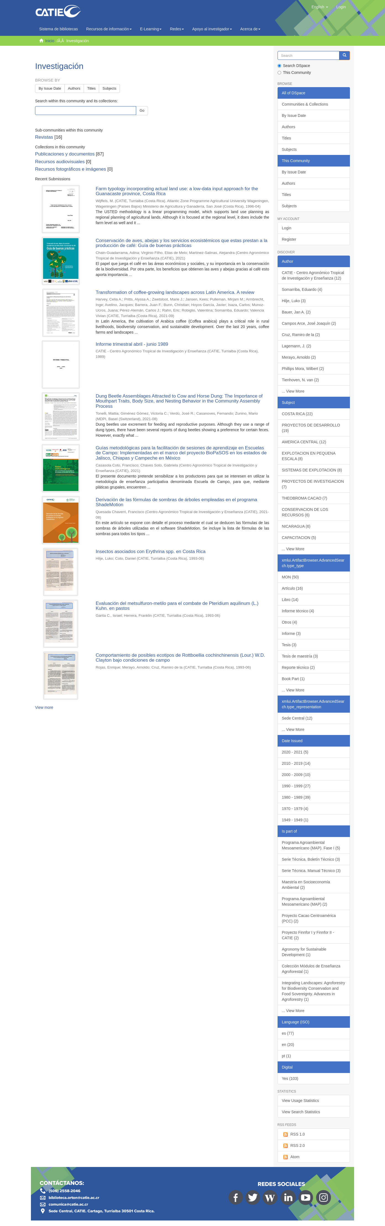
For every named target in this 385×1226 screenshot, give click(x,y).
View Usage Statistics (300, 1100)
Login (286, 228)
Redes (177, 29)
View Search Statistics (301, 1112)
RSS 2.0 (293, 1145)
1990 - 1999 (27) (296, 786)
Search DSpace (294, 65)
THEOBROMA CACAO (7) (304, 498)
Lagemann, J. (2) (296, 346)
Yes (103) (290, 1078)
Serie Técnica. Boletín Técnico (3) (311, 859)
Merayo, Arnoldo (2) (299, 357)
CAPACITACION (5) (299, 537)
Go (141, 110)
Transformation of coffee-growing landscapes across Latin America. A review (175, 292)
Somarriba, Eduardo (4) (302, 289)
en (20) (288, 1044)
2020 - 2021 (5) (295, 752)
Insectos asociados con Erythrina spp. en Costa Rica (150, 551)
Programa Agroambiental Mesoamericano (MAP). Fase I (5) (311, 845)
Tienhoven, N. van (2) (300, 380)
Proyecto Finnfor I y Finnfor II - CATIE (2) (308, 935)
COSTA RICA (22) (297, 414)
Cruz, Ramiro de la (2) (301, 334)
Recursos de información (109, 29)
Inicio (49, 41)
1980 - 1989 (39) (296, 797)
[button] (319, 7)
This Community (294, 72)
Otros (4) (289, 622)
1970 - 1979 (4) (295, 808)
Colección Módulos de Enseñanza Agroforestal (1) (311, 969)
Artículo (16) (292, 588)
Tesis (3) (289, 645)
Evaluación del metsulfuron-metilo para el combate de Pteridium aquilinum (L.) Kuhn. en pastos (177, 606)
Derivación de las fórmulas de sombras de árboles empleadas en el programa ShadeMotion (176, 502)
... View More (293, 391)
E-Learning (151, 29)
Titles (91, 88)
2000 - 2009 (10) (296, 774)
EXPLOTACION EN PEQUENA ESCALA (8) (309, 456)
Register (289, 239)
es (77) (288, 1033)
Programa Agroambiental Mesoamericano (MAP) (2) (304, 901)
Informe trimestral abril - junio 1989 (132, 344)
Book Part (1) (293, 679)
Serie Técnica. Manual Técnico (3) (311, 870)
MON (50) (290, 577)
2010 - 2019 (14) (296, 763)
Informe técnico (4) (298, 611)
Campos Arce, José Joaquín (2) (309, 323)
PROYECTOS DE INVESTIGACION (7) (313, 484)
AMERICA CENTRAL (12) (304, 442)
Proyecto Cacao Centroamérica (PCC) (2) (309, 918)
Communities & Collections (305, 104)
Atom (291, 1157)
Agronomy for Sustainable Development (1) (304, 952)
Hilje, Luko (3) (294, 301)
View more (44, 707)
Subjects (109, 88)
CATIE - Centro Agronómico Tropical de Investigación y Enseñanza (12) (313, 275)
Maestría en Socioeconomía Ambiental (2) (306, 885)
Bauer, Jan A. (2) (296, 312)
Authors (74, 88)
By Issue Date (50, 88)
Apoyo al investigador (212, 29)
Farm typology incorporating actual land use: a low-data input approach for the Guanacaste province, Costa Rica (177, 191)
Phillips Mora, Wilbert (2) (303, 368)
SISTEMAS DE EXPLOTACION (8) (312, 470)
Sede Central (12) (297, 718)
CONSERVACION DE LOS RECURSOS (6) (305, 512)
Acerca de (250, 29)
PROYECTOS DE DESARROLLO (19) (311, 428)
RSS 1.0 (293, 1134)
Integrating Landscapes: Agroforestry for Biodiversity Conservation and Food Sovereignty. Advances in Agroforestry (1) (313, 991)
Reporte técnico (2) (298, 667)
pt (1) (286, 1056)
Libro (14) (290, 599)
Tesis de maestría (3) (300, 656)
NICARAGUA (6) (296, 526)
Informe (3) (291, 633)
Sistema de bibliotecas (58, 29)
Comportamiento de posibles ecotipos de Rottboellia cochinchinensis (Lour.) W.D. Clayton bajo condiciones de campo (180, 658)
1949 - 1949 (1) (295, 820)
